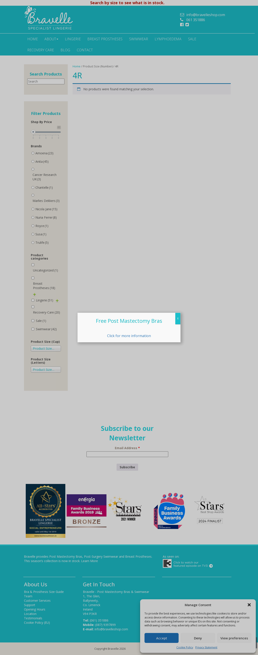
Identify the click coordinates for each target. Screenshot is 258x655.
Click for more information (129, 335)
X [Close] (178, 318)
